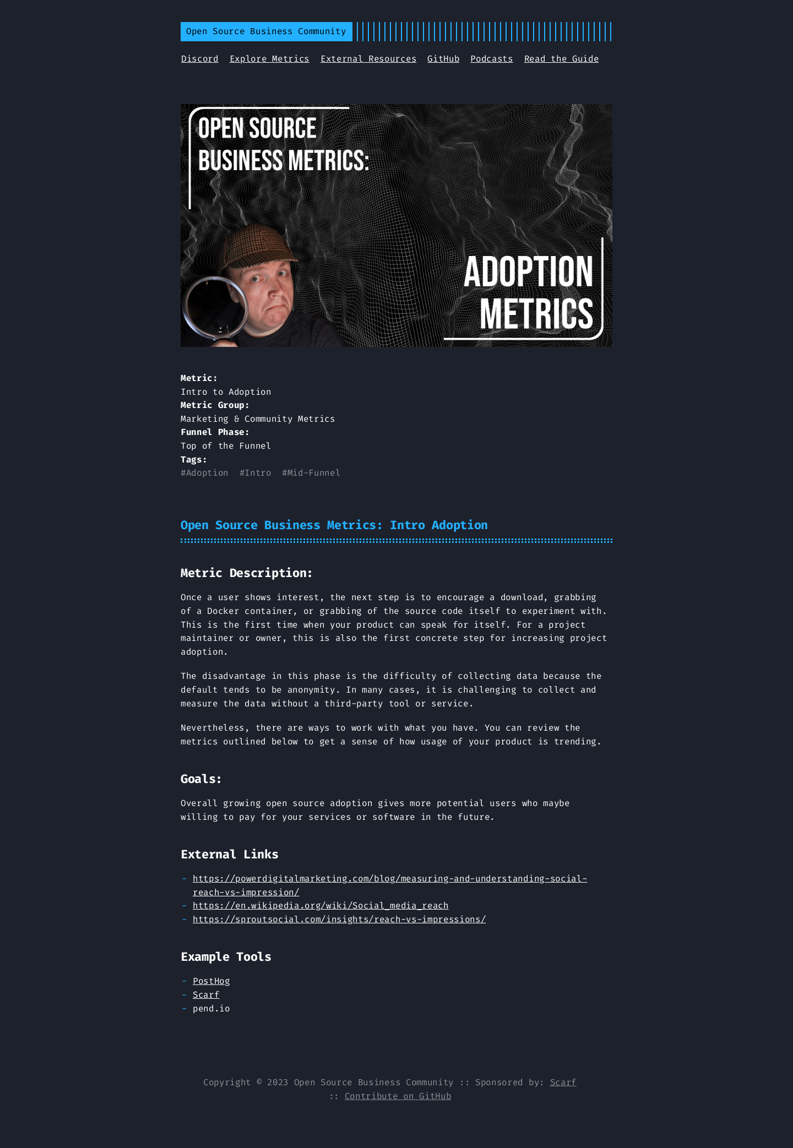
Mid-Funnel (314, 472)
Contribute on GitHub (398, 1096)
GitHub (443, 58)
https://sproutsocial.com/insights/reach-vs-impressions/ (339, 919)
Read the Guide (561, 58)
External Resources (368, 58)
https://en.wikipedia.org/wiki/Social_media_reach (321, 905)
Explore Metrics (269, 58)
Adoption (207, 472)
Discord (200, 58)
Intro (258, 472)
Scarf (206, 994)
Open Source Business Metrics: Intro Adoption (334, 525)
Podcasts (491, 58)
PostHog (211, 981)
